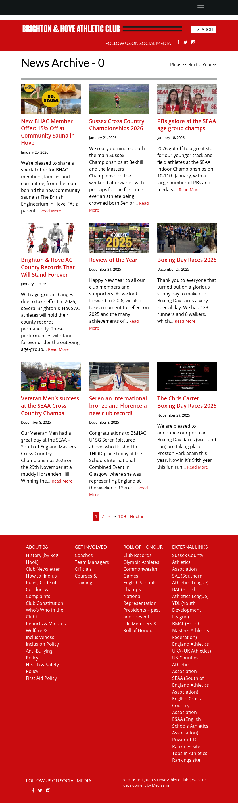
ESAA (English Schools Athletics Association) (190, 726)
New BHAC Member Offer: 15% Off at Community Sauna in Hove (48, 132)
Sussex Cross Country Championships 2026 (116, 124)
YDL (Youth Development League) (186, 610)
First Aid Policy (41, 678)
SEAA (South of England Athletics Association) (190, 685)
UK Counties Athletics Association (185, 664)
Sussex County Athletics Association (187, 562)
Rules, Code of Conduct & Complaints (41, 589)
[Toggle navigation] (200, 7)
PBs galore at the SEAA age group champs (186, 124)
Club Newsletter (43, 569)
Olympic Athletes (141, 562)
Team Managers (92, 562)
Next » (136, 516)
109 (122, 516)
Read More (50, 211)
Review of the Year (113, 260)
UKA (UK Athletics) (191, 651)
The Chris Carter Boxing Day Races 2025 (187, 401)
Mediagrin (160, 785)
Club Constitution (44, 603)
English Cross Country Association (186, 705)
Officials (83, 569)
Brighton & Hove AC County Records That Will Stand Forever (48, 267)
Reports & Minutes (46, 623)
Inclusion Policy (42, 644)
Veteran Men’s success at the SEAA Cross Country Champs (50, 405)
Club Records (137, 555)
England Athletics (190, 644)
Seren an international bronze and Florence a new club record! (118, 405)
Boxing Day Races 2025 (187, 260)
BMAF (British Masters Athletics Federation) (190, 630)
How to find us (41, 576)
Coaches (84, 555)
